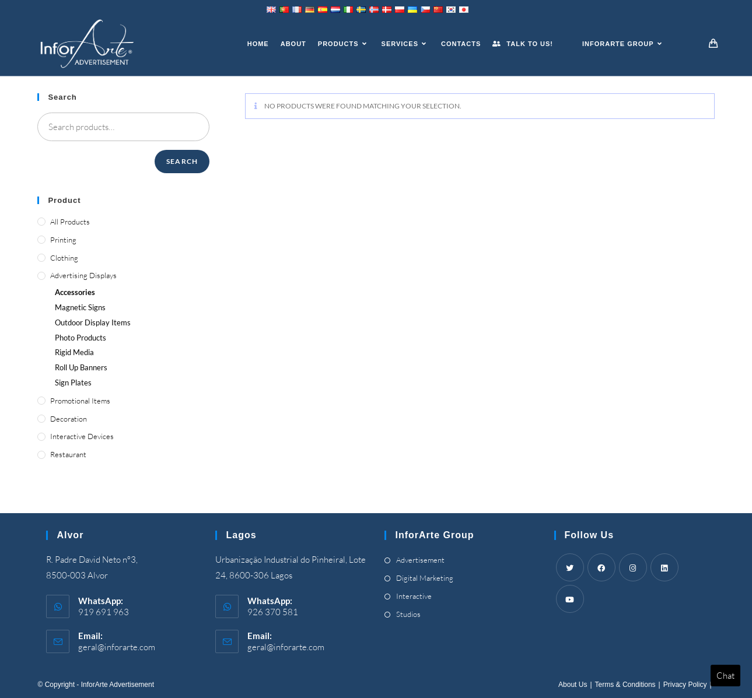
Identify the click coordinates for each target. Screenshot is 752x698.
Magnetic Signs (80, 307)
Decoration (68, 418)
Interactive (414, 596)
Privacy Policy (685, 685)
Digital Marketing (424, 578)
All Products (70, 221)
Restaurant (68, 454)
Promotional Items (80, 400)
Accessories (75, 292)
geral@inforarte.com (116, 647)
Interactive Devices (82, 436)
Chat (725, 675)
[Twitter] (570, 567)
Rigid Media (74, 352)
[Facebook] (601, 567)
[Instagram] (633, 567)
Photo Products (80, 337)
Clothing (64, 257)
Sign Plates (73, 382)
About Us (572, 685)
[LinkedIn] (664, 567)
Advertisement (420, 559)
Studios (408, 614)
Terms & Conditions (625, 685)
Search (182, 161)
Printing (63, 239)
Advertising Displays (83, 275)
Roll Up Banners (81, 367)
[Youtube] (570, 599)
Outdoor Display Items (93, 322)
